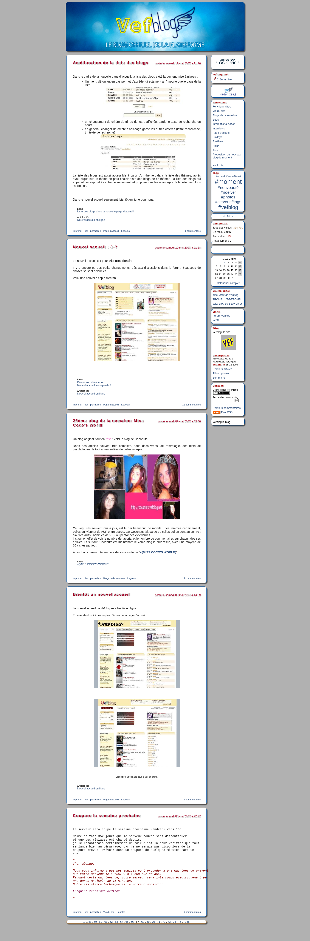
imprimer (77, 231)
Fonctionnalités (222, 105)
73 (169, 934)
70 (153, 934)
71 (158, 934)
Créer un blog (223, 78)
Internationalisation (224, 122)
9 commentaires (192, 799)
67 (228, 214)
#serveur (223, 200)
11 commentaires (191, 404)
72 (163, 934)
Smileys (217, 135)
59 (95, 934)
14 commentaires (191, 578)
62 (111, 934)
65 (127, 934)
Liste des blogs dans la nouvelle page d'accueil (105, 211)
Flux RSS (223, 410)
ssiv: (227, 301)
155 (187, 934)
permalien (95, 231)
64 (121, 934)
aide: (225, 293)
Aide (215, 148)
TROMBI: (227, 297)
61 (105, 934)
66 (132, 934)
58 (89, 934)
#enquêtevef (233, 175)
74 (174, 934)
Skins (216, 144)
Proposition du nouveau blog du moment (227, 155)
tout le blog (218, 164)
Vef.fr (216, 318)
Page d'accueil (221, 131)
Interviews (219, 127)
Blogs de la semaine (225, 114)
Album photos (221, 371)
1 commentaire (193, 231)
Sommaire (219, 375)
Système (218, 140)
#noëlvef (228, 191)
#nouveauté (228, 186)
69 (148, 934)
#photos (228, 195)
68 (142, 934)
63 (116, 934)
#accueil (220, 175)
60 (100, 934)
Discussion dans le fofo (91, 382)
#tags (236, 200)
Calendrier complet (228, 281)
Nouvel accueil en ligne (91, 219)
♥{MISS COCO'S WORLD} (158, 552)
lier (86, 231)
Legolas (125, 231)
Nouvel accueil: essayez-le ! (94, 385)
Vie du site (219, 109)
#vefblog (228, 206)
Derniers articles (222, 367)
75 (179, 934)
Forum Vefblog (221, 313)
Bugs (216, 118)
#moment (228, 180)
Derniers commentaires (227, 406)
